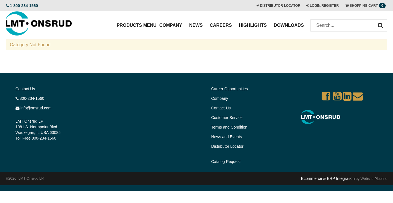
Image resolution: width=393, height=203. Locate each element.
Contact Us (25, 89)
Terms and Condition (229, 127)
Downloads (289, 25)
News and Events (226, 136)
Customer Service (227, 117)
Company (170, 25)
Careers (221, 25)
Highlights (253, 25)
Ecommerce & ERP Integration (328, 178)
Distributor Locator (227, 146)
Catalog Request (226, 161)
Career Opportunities (229, 89)
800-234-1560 (30, 98)
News (196, 25)
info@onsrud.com (34, 108)
